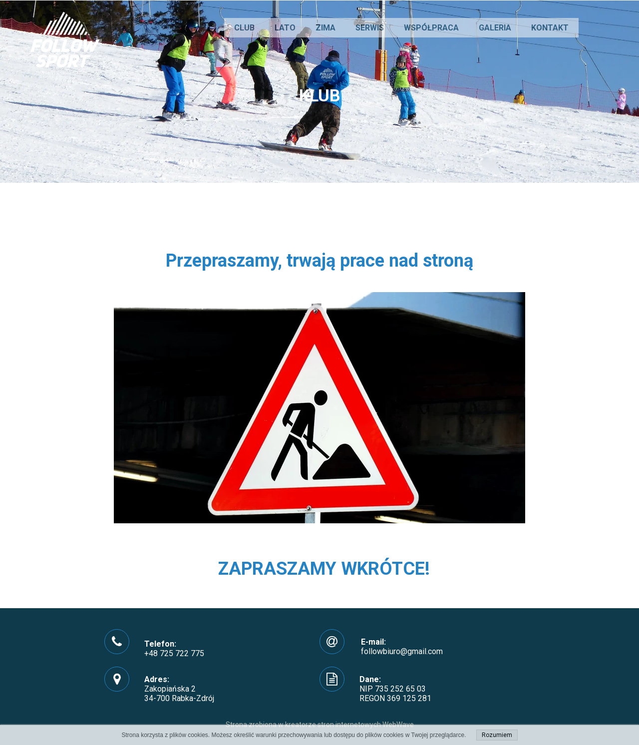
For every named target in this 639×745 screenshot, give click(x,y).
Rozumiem (497, 735)
